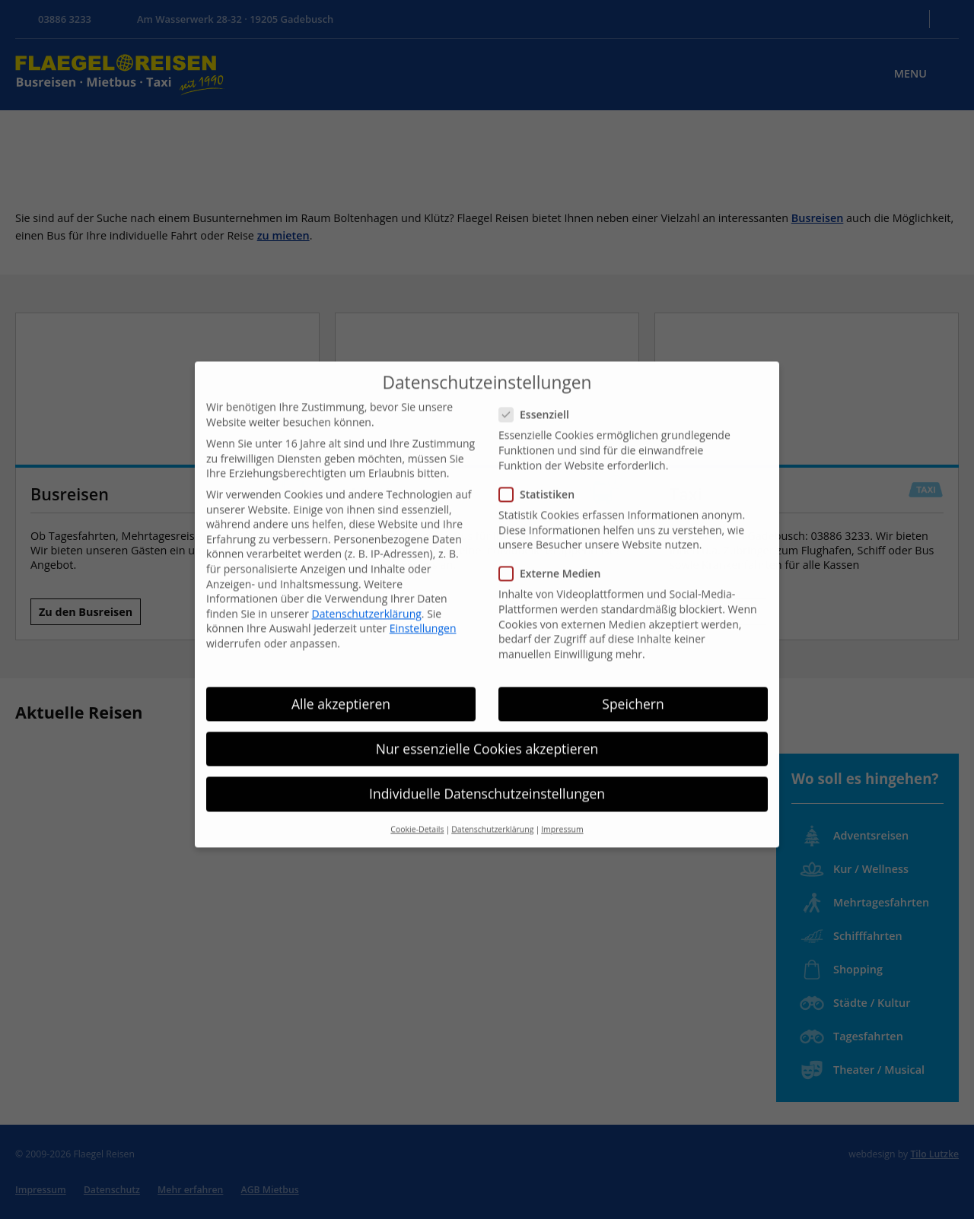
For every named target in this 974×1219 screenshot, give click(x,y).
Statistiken (541, 470)
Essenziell (538, 390)
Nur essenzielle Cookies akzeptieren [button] (487, 725)
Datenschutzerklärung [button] (492, 805)
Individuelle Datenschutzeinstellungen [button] (487, 769)
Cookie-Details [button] (417, 805)
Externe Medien (554, 549)
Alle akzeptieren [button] (340, 680)
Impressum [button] (562, 805)
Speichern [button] (633, 680)
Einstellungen (423, 605)
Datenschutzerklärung (367, 590)
